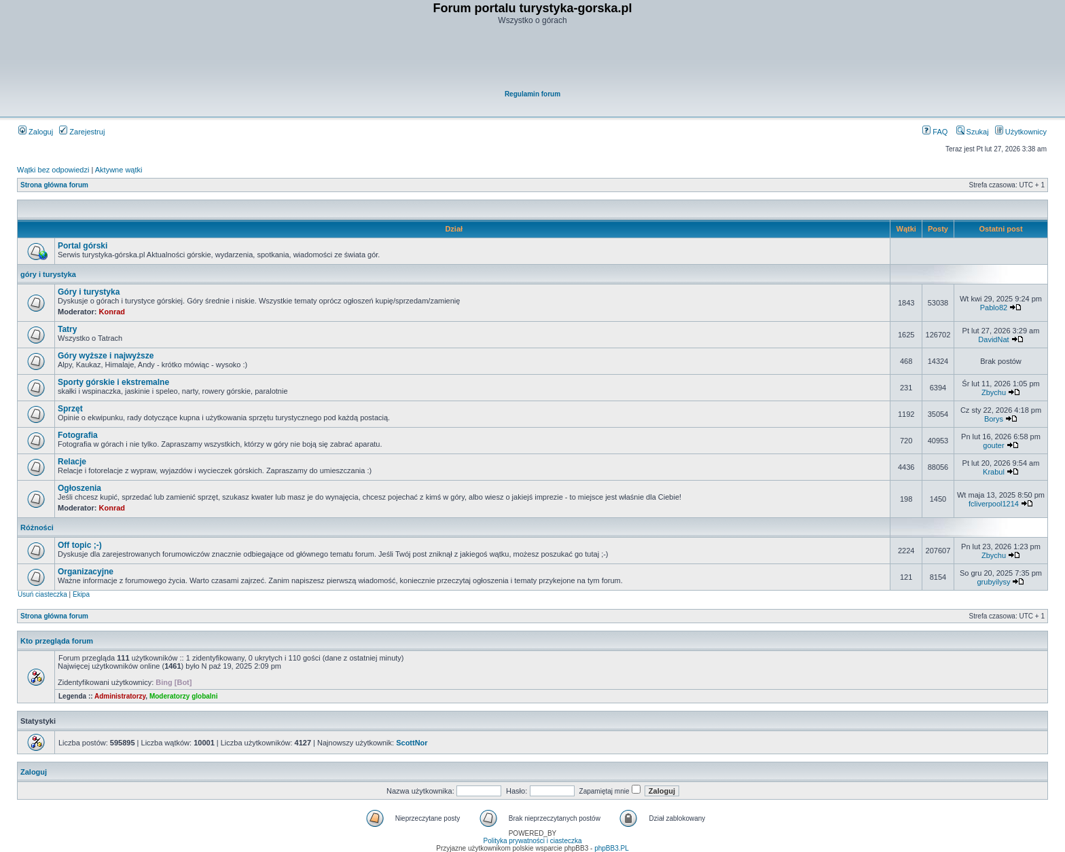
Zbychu (993, 392)
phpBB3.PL (611, 848)
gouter (993, 445)
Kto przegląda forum (56, 641)
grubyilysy (994, 582)
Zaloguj (35, 132)
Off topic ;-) (80, 545)
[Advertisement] (533, 58)
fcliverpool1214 (994, 504)
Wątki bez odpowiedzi (53, 170)
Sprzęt (70, 408)
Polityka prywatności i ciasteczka (532, 841)
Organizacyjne (85, 571)
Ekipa (81, 594)
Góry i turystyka (89, 292)
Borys (993, 419)
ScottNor (411, 743)
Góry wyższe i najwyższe (106, 355)
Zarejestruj (82, 132)
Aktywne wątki (119, 170)
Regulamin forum (532, 94)
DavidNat (993, 339)
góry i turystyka (48, 274)
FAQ (934, 132)
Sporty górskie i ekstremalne (113, 382)
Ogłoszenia (79, 488)
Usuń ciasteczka (42, 594)
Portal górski (82, 246)
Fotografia (78, 435)
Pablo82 (993, 307)
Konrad (112, 312)
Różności (37, 527)
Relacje (72, 461)
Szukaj (972, 132)
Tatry (67, 329)
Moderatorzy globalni (183, 696)
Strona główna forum (54, 185)
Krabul (994, 472)
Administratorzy (119, 696)
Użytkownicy (1021, 132)
